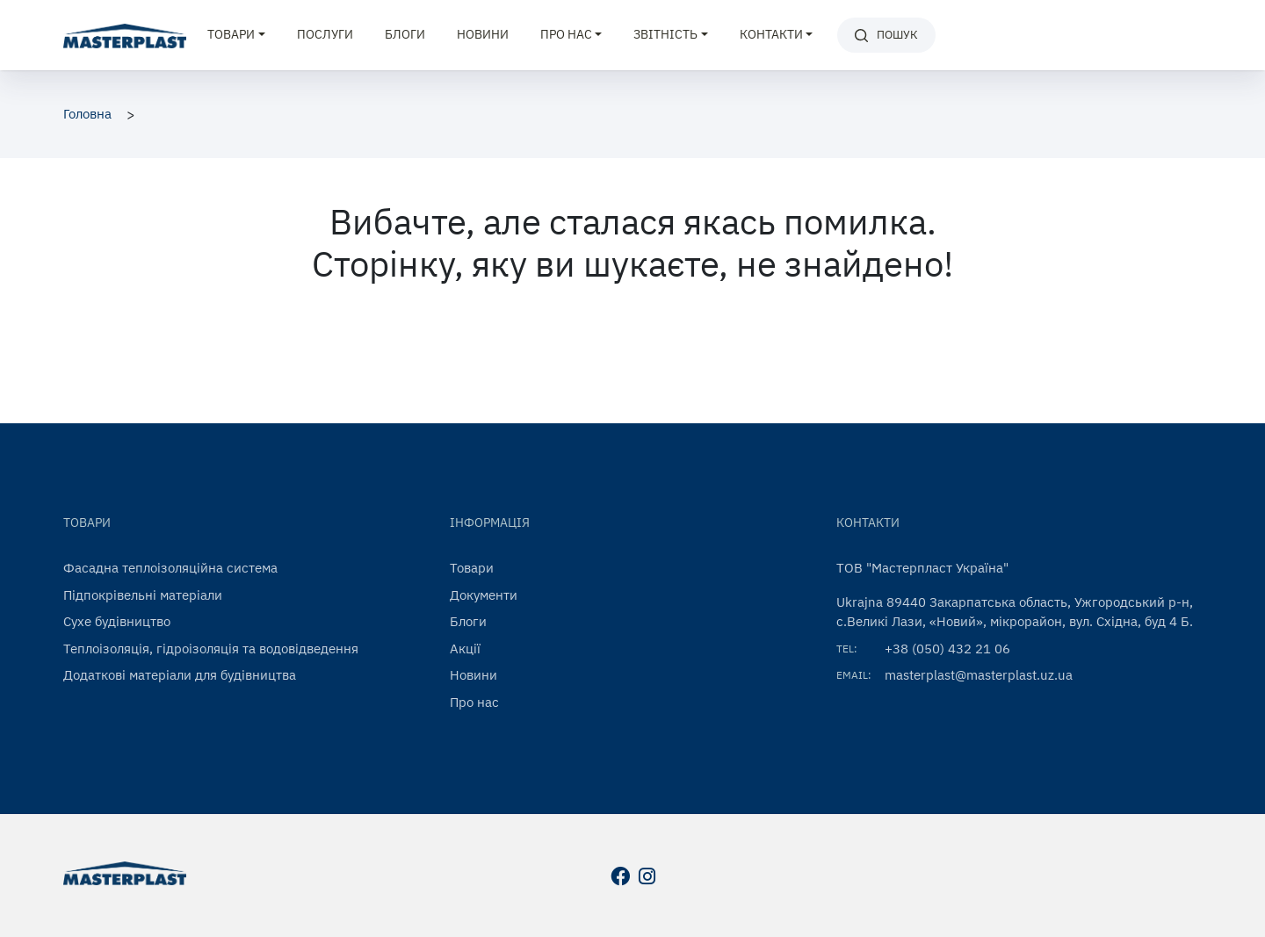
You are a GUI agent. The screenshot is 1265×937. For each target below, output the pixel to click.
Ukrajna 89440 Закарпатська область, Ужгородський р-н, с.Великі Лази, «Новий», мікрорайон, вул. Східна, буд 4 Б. (1014, 612)
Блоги (405, 34)
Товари (472, 567)
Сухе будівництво (116, 621)
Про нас (474, 702)
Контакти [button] (771, 34)
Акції (465, 648)
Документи (483, 595)
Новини (483, 34)
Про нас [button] (566, 34)
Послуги (325, 34)
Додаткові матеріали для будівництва (179, 675)
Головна (87, 113)
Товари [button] (231, 34)
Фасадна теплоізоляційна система (170, 567)
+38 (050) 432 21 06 (947, 648)
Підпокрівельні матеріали (142, 595)
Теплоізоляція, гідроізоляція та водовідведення (210, 648)
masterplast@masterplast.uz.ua (979, 675)
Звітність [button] (665, 34)
